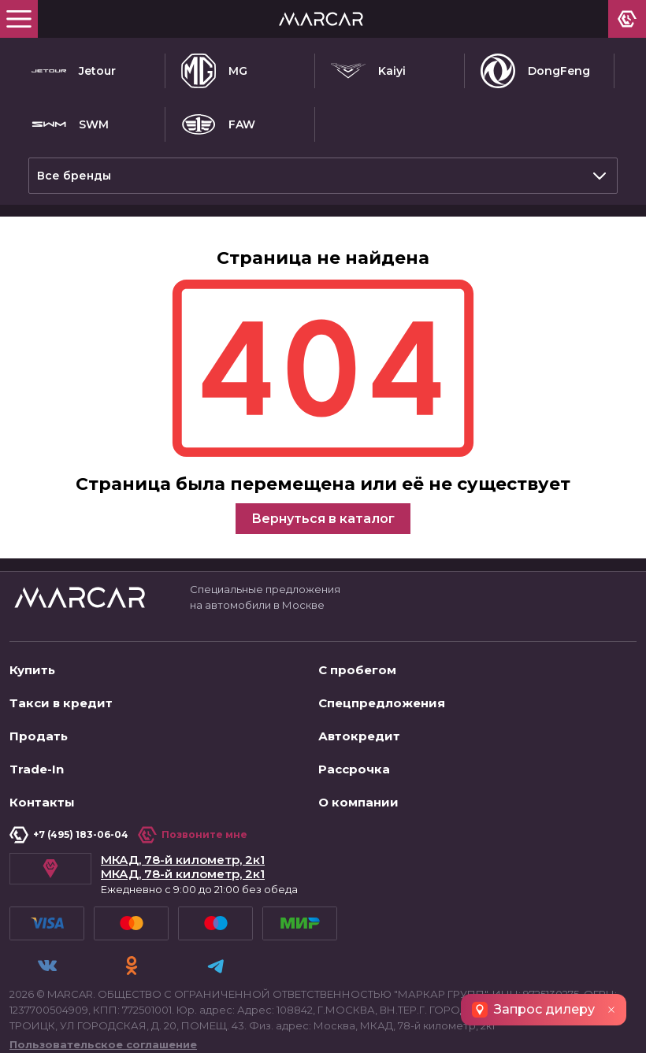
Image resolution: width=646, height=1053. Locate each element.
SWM (70, 124)
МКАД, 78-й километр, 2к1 (183, 854)
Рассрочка (354, 762)
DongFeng (535, 71)
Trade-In (36, 762)
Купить (32, 663)
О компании (358, 795)
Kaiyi (368, 71)
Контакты (42, 795)
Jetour (74, 71)
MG (214, 71)
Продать (38, 729)
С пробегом (357, 663)
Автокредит (359, 729)
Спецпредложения (381, 696)
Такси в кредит (61, 696)
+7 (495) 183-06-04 (68, 828)
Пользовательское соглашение (103, 1034)
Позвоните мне (192, 828)
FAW (218, 124)
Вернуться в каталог (323, 512)
